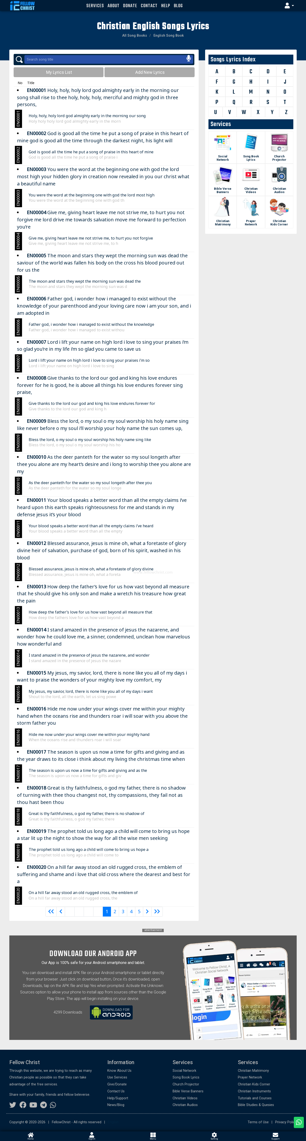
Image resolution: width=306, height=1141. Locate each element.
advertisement (153, 930)
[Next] (147, 912)
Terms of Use (258, 1122)
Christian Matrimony (222, 222)
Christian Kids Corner (279, 222)
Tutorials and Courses (255, 1098)
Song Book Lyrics (251, 158)
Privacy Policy (286, 1122)
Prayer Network (251, 222)
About (114, 6)
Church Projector (279, 158)
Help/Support (117, 1098)
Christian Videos (250, 190)
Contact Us (116, 1091)
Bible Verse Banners (222, 190)
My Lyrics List (58, 72)
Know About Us (119, 1071)
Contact (149, 6)
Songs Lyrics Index (233, 60)
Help (165, 6)
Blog (178, 6)
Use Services (117, 1077)
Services (95, 6)
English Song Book (168, 36)
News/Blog (115, 1105)
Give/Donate (117, 1084)
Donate (130, 6)
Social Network (223, 158)
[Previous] (51, 912)
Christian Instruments (254, 1091)
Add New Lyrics (149, 72)
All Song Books (134, 36)
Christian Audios (279, 190)
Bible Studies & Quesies (256, 1105)
